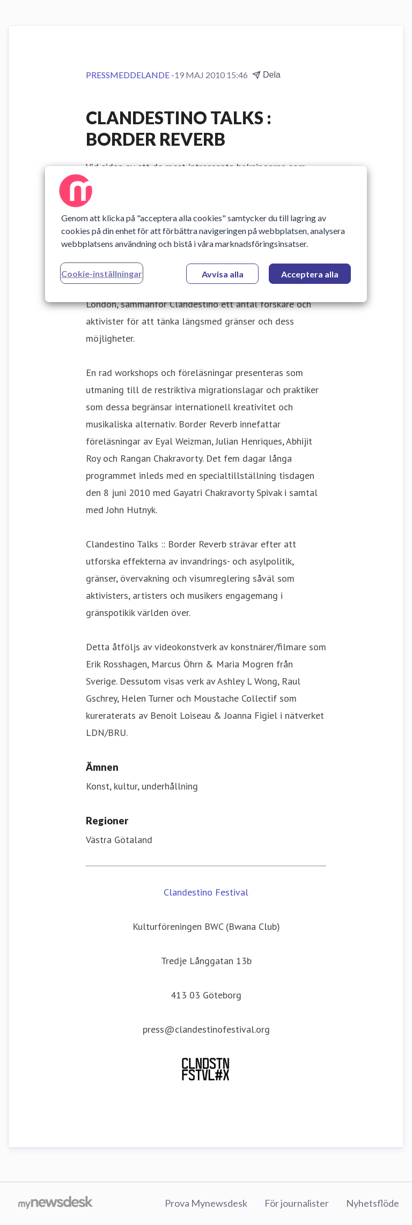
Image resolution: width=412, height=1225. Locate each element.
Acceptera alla (310, 274)
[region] (206, 234)
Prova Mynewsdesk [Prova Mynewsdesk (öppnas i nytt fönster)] (206, 1203)
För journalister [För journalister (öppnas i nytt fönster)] (296, 1203)
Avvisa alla (223, 274)
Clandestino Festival (206, 892)
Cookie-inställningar (101, 273)
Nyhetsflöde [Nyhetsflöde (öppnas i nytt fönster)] (372, 1203)
